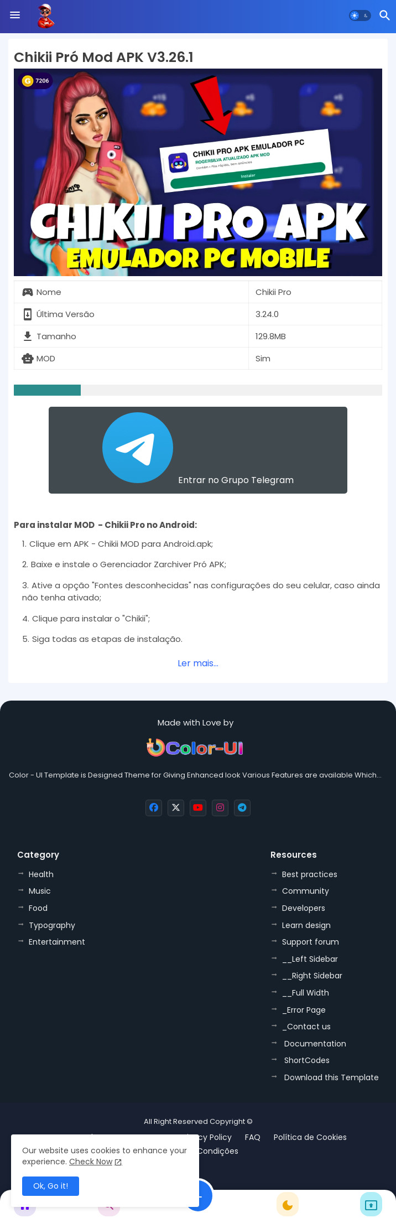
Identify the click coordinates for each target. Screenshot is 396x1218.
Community (305, 890)
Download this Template (330, 1077)
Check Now (90, 1161)
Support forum (310, 941)
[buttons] (153, 808)
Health (41, 874)
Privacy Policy (206, 1137)
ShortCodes (306, 1060)
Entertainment (57, 941)
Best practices (309, 874)
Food (38, 908)
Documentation (314, 1043)
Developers (303, 908)
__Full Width (305, 992)
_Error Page (304, 1009)
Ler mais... (198, 663)
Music (40, 890)
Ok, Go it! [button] (50, 1185)
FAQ (252, 1137)
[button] (360, 15)
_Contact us (306, 1026)
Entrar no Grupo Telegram (198, 449)
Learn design (306, 925)
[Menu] (15, 15)
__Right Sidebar (312, 975)
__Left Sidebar (310, 959)
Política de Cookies (310, 1137)
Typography (52, 925)
